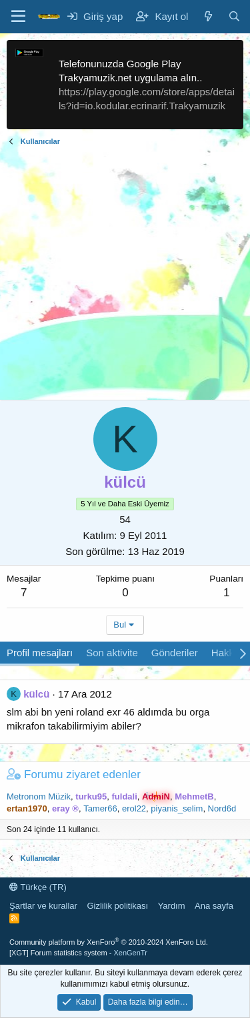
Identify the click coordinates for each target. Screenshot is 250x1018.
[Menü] (18, 16)
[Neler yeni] (208, 16)
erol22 (134, 808)
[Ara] (234, 16)
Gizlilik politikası (117, 906)
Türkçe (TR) (38, 887)
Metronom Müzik (39, 796)
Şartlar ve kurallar (43, 906)
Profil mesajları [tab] (40, 652)
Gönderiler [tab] (174, 652)
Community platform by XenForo (108, 942)
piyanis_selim (177, 808)
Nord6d (222, 808)
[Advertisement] (125, 275)
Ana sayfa (214, 906)
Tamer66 (100, 808)
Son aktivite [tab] (112, 652)
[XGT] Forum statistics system (78, 953)
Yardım (171, 906)
